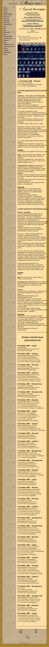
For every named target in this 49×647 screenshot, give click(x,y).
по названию (40, 18)
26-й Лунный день (32, 376)
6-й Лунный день (32, 465)
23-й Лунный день (32, 86)
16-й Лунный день (32, 562)
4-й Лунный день (32, 446)
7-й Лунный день (32, 476)
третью (40, 84)
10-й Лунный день (32, 503)
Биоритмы (6, 40)
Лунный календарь (7, 14)
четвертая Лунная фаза (27, 84)
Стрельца (42, 430)
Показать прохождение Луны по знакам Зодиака (28, 38)
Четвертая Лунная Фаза (23, 349)
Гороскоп (5, 10)
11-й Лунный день (32, 514)
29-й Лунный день (32, 404)
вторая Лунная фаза (27, 489)
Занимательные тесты (9, 46)
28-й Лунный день (32, 396)
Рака (41, 573)
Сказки (5, 42)
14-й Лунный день (32, 541)
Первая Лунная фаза (23, 420)
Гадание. (20, 150)
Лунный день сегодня (38, 25)
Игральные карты (7, 36)
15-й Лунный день (32, 548)
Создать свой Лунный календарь (33, 15)
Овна (38, 513)
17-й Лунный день (32, 569)
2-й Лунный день (32, 427)
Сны (19, 154)
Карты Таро (6, 22)
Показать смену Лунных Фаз (24, 40)
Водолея (41, 474)
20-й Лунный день (32, 602)
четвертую (35, 420)
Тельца (39, 532)
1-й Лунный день (32, 417)
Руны (4, 26)
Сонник (5, 30)
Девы (38, 361)
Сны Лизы (5, 54)
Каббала (5, 48)
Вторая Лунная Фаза (23, 502)
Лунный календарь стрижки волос (32, 13)
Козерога (42, 455)
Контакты (6, 50)
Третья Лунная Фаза (23, 560)
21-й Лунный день (32, 610)
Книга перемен (6, 32)
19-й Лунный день (32, 592)
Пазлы (5, 34)
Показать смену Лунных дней (25, 36)
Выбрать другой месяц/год (27, 25)
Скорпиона (40, 408)
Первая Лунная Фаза (23, 425)
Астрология (6, 18)
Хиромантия (6, 20)
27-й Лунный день (32, 388)
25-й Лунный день (32, 369)
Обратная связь (7, 52)
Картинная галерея (8, 44)
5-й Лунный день (32, 457)
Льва (31, 82)
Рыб (40, 494)
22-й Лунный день (32, 621)
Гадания (5, 12)
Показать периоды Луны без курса (26, 37)
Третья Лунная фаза (23, 554)
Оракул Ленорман (7, 24)
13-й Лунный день (32, 533)
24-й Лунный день (32, 357)
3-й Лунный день (32, 438)
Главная (5, 8)
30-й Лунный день (32, 414)
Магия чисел (31, 3)
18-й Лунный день (32, 581)
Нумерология (6, 16)
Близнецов (41, 551)
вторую (34, 554)
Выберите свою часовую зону (33, 32)
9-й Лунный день (32, 495)
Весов (39, 380)
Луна (4, 28)
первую (38, 489)
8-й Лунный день (32, 484)
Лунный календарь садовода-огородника (32, 14)
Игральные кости (7, 38)
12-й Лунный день (32, 522)
